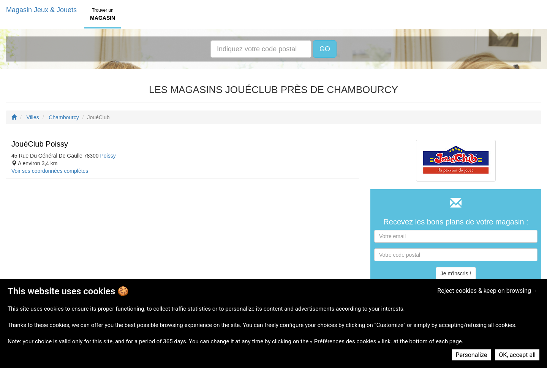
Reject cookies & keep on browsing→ (487, 290)
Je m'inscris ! (456, 273)
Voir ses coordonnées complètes (49, 171)
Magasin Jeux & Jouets (41, 10)
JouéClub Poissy (39, 144)
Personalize (471, 355)
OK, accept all (517, 355)
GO (324, 49)
